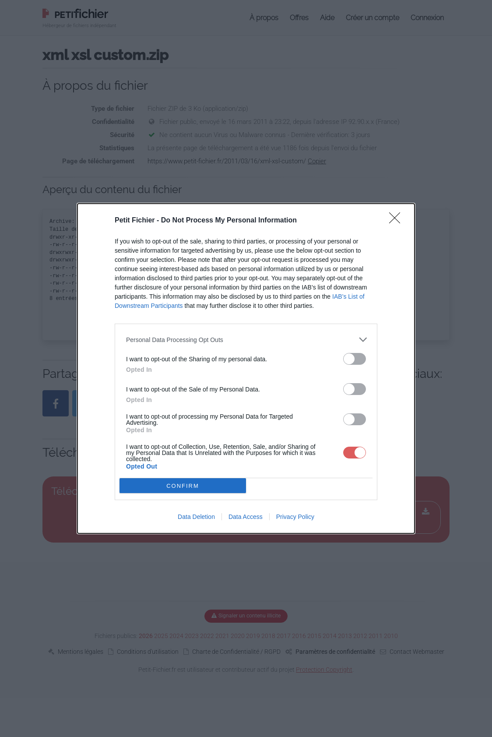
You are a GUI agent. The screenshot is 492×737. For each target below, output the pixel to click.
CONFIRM (182, 486)
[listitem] (246, 339)
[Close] (397, 220)
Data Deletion (196, 516)
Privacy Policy (295, 516)
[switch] (354, 359)
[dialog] (246, 368)
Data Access (245, 516)
